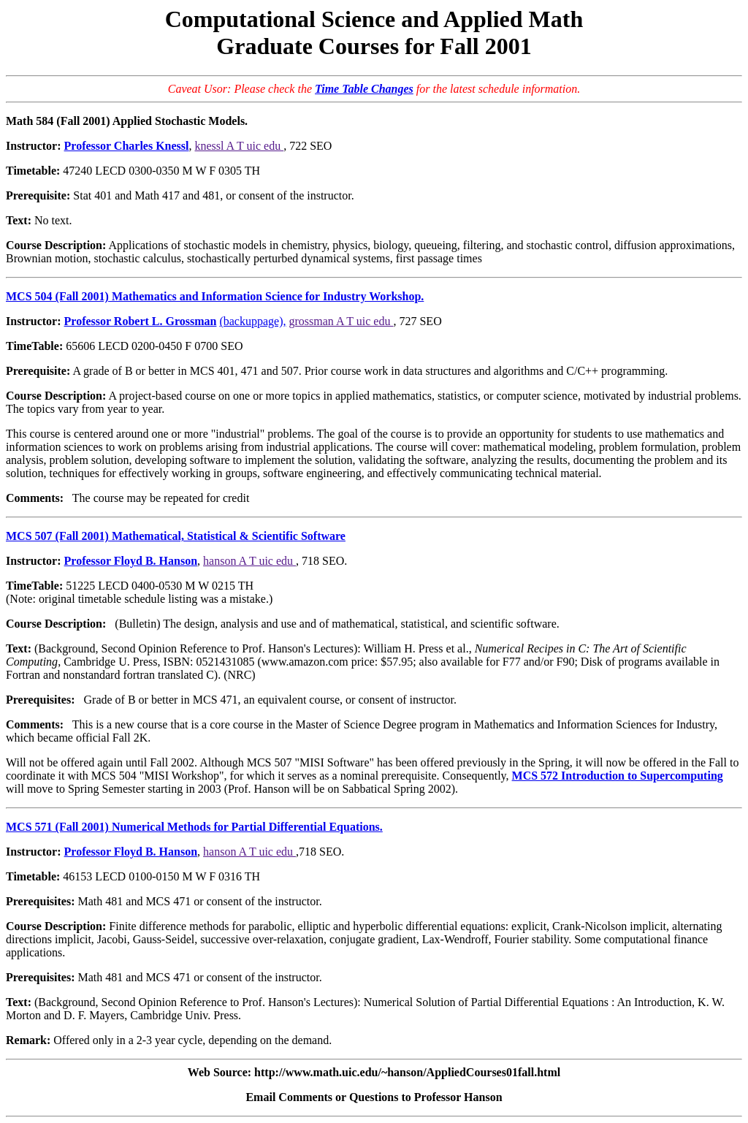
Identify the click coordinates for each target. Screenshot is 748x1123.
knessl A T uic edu (239, 146)
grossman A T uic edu (341, 321)
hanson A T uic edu (249, 561)
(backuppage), (252, 321)
